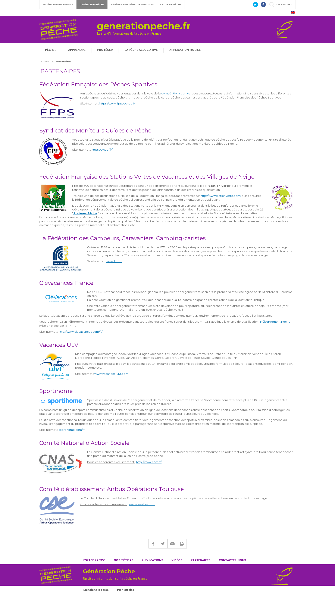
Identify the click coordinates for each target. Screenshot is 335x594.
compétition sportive (176, 93)
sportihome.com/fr (72, 429)
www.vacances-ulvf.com (111, 373)
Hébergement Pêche (275, 321)
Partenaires (200, 560)
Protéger (105, 49)
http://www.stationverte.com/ (220, 195)
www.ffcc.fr (114, 261)
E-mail (172, 543)
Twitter (163, 543)
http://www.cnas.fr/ (149, 462)
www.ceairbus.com (142, 504)
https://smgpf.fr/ (102, 149)
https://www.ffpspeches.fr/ (117, 103)
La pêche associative (141, 49)
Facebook (153, 543)
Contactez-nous (232, 560)
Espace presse (94, 560)
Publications (152, 560)
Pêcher (50, 49)
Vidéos (177, 560)
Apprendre (76, 49)
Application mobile (185, 49)
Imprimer (182, 543)
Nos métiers (123, 560)
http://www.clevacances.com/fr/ (80, 331)
